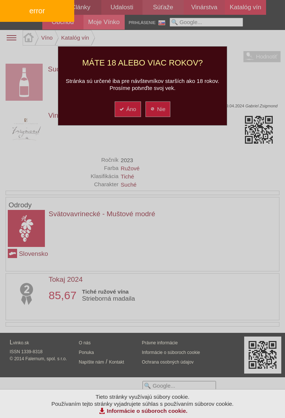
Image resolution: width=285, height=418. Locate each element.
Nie (158, 109)
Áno (127, 109)
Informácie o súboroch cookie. (147, 411)
